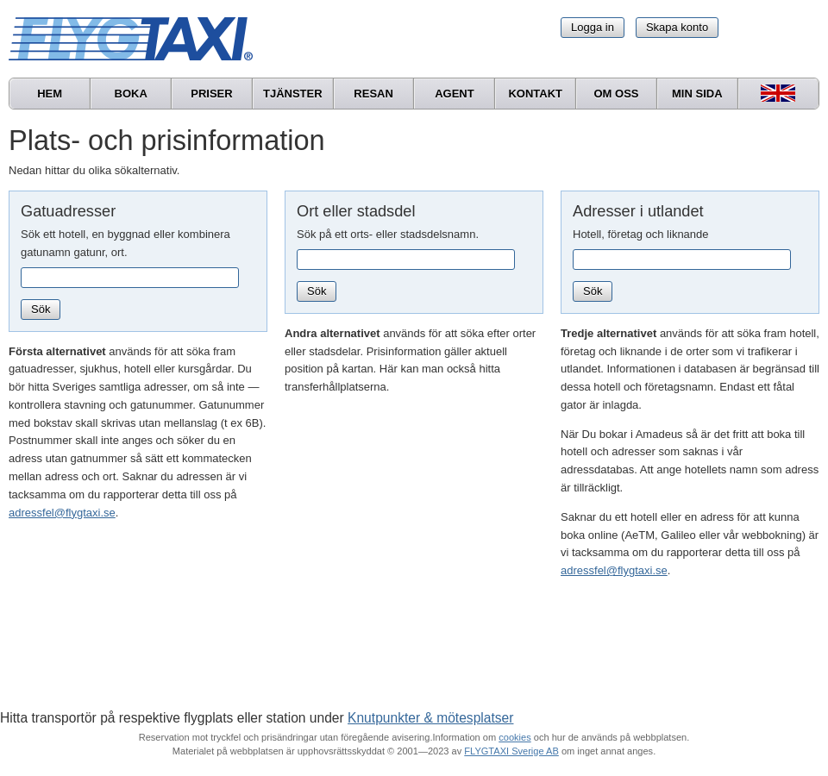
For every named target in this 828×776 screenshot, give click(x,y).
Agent (454, 93)
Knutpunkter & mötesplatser (430, 717)
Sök (40, 309)
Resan (373, 93)
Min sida (697, 93)
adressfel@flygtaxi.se (62, 512)
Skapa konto (677, 27)
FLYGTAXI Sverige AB (511, 751)
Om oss (615, 93)
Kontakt (535, 93)
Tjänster (293, 93)
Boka (131, 93)
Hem (49, 93)
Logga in (592, 27)
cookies (514, 737)
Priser (211, 93)
